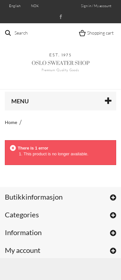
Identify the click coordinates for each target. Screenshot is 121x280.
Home (11, 122)
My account (22, 250)
